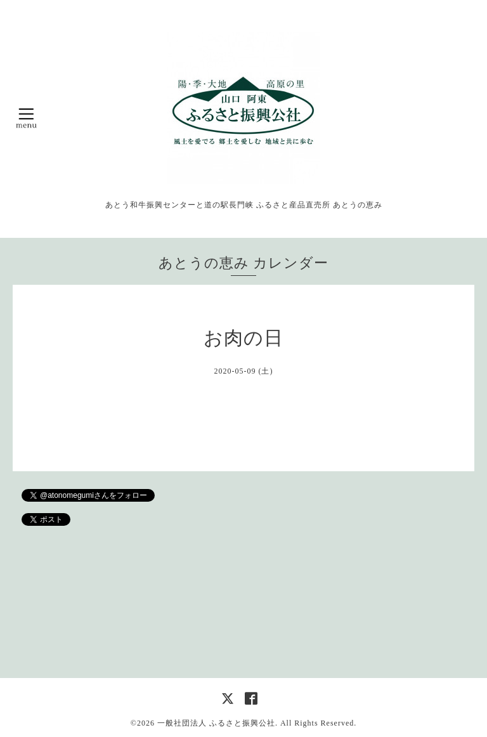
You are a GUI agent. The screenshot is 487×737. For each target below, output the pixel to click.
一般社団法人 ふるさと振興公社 (216, 723)
